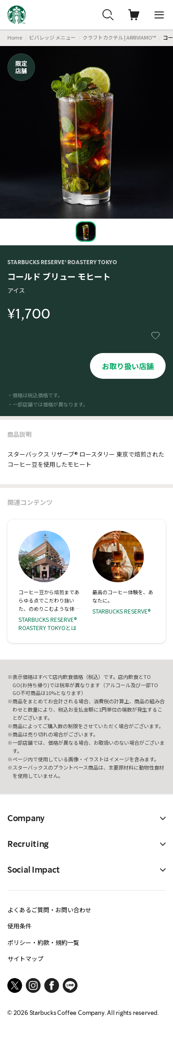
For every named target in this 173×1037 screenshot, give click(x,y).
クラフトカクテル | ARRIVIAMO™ (119, 37)
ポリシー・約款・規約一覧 (43, 942)
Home (14, 37)
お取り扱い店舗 (128, 365)
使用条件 (19, 925)
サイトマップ (25, 958)
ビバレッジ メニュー (52, 37)
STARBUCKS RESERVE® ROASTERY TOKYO (62, 262)
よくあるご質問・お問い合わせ (49, 909)
